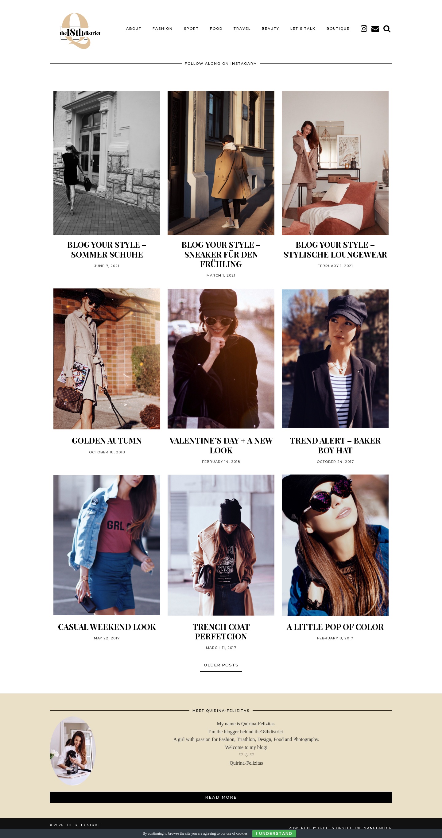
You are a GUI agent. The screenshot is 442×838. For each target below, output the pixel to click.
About (134, 28)
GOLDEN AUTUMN (107, 440)
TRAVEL (242, 28)
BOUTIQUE (338, 28)
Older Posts (221, 664)
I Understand (274, 833)
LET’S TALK (303, 28)
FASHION (163, 28)
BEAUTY (270, 28)
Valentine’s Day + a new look (221, 445)
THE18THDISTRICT (83, 825)
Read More (221, 797)
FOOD (216, 28)
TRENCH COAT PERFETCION (221, 631)
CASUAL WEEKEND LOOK (107, 626)
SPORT (191, 28)
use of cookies (237, 833)
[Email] (375, 28)
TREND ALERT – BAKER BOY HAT (335, 445)
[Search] (387, 28)
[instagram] (364, 28)
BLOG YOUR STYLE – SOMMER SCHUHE (106, 249)
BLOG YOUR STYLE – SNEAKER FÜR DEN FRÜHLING (221, 254)
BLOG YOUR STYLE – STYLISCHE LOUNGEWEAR (335, 249)
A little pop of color (335, 626)
